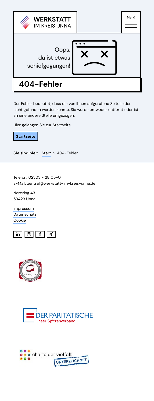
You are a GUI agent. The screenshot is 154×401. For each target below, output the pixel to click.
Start (46, 153)
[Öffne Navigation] (131, 25)
